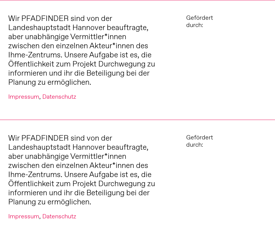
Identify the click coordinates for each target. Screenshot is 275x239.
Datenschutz (59, 97)
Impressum (23, 97)
